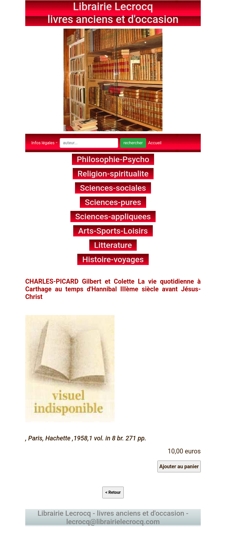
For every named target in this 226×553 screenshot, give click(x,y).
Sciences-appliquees (113, 216)
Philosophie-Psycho (113, 159)
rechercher (133, 142)
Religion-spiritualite (113, 173)
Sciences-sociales (113, 188)
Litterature (113, 245)
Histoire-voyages (113, 259)
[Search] (89, 143)
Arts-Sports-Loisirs (113, 231)
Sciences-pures (113, 202)
